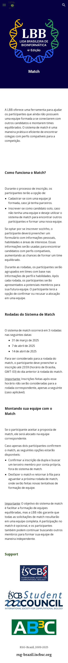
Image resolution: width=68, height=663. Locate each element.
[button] (4, 5)
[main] (34, 71)
